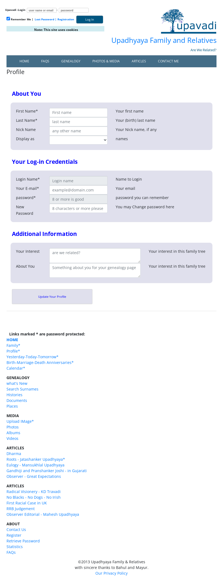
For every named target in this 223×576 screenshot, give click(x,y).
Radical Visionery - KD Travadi (34, 491)
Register (14, 535)
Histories (14, 394)
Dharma (14, 453)
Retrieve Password (23, 540)
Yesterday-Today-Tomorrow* (33, 356)
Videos (12, 438)
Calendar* (16, 368)
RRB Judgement (21, 508)
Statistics (15, 546)
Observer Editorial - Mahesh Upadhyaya (43, 514)
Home (24, 61)
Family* (13, 345)
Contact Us (16, 529)
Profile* (13, 351)
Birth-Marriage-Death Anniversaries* (40, 362)
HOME (12, 339)
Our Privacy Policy (111, 573)
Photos (13, 427)
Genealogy (70, 61)
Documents (17, 400)
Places (12, 406)
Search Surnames (22, 389)
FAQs (45, 61)
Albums (13, 432)
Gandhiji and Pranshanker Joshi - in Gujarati (47, 470)
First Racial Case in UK (27, 502)
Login (21, 10)
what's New (17, 383)
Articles (139, 61)
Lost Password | (46, 19)
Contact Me (168, 61)
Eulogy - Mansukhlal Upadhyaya (35, 465)
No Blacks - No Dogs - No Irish (34, 497)
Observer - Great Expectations (34, 476)
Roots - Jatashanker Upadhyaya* (36, 459)
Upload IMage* (20, 421)
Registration (66, 19)
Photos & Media (106, 61)
